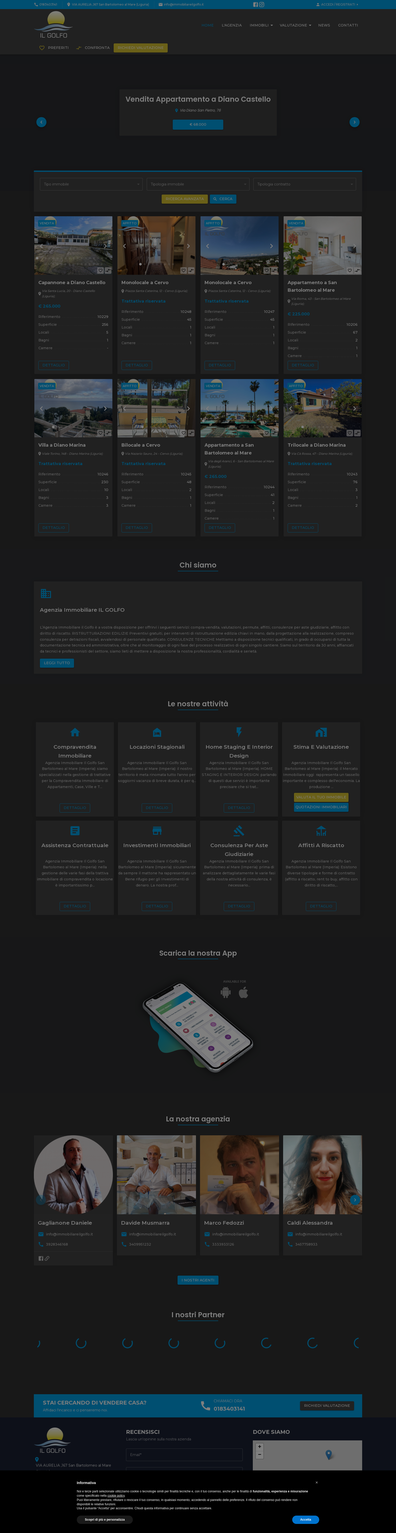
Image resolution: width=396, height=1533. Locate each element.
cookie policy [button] (116, 1495)
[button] (317, 1482)
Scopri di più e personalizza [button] (105, 1519)
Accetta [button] (305, 1519)
